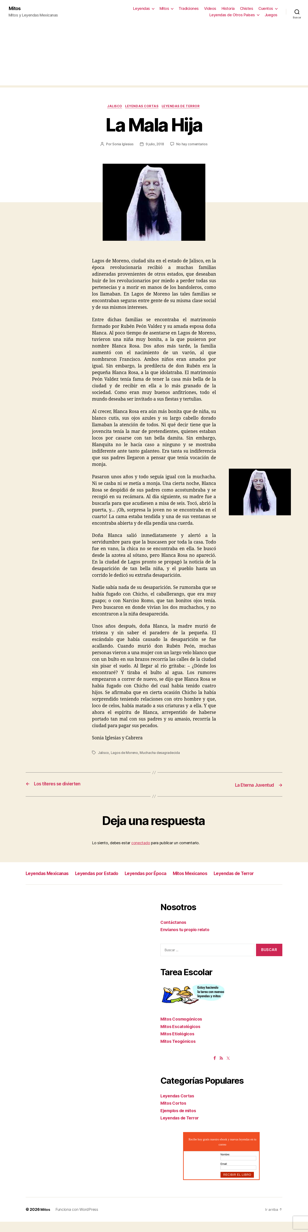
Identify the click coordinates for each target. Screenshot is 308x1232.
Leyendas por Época (164, 874)
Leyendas (141, 8)
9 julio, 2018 (154, 145)
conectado (140, 843)
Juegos (271, 15)
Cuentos (265, 8)
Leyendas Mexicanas (51, 874)
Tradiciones (189, 8)
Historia (228, 8)
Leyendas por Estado (108, 874)
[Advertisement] (154, 56)
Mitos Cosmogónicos (183, 1029)
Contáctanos (174, 932)
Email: (224, 1174)
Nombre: (225, 1164)
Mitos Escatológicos (182, 1036)
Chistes (246, 8)
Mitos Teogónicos (179, 1051)
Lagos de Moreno (124, 754)
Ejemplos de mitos (180, 1121)
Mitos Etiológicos (179, 1044)
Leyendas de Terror (183, 107)
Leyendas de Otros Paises (232, 15)
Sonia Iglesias (122, 145)
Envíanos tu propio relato (186, 940)
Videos (210, 8)
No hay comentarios (192, 145)
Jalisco (113, 107)
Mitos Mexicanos (215, 874)
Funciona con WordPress (77, 1220)
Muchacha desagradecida (160, 754)
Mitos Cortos (174, 1113)
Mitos (15, 8)
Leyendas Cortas (142, 107)
